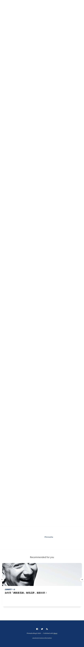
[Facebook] (37, 629)
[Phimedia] (36, 538)
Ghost (55, 633)
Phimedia (48, 537)
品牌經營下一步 (10, 589)
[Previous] (2, 579)
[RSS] (47, 629)
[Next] (82, 579)
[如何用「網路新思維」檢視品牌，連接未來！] (42, 599)
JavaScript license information (42, 638)
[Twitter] (42, 629)
